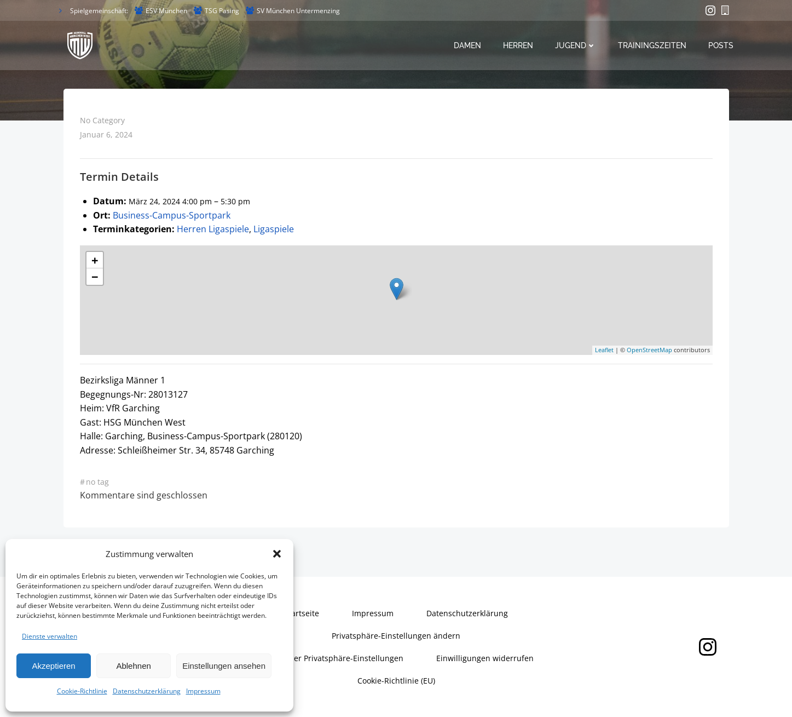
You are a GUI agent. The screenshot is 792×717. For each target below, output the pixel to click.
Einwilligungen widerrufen (485, 658)
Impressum (203, 691)
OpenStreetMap (649, 350)
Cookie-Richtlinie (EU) (396, 680)
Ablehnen (133, 665)
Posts (720, 45)
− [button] (95, 276)
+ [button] (95, 260)
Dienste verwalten (49, 636)
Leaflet (604, 350)
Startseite (301, 613)
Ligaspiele (273, 229)
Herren (518, 45)
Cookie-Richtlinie (82, 691)
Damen (467, 45)
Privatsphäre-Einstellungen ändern (396, 635)
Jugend (575, 45)
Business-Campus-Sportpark (171, 215)
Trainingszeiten (652, 45)
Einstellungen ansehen (223, 665)
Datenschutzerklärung (147, 691)
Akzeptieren (53, 665)
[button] (276, 553)
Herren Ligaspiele (213, 229)
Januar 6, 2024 (106, 134)
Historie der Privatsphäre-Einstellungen (330, 658)
